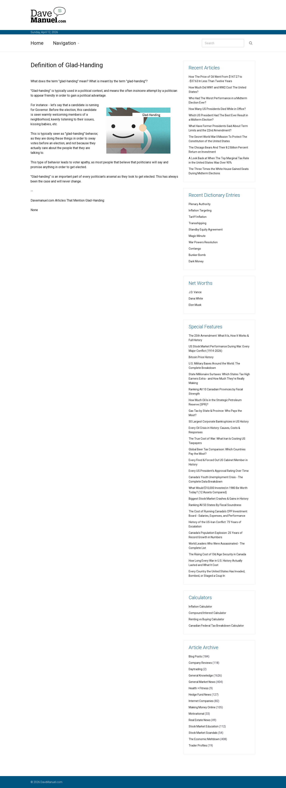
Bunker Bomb (197, 255)
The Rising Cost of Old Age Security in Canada (217, 554)
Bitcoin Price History (201, 357)
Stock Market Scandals (203, 732)
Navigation (64, 43)
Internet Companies (201, 701)
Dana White (196, 298)
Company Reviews (200, 662)
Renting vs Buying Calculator (206, 619)
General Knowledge (201, 675)
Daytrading (195, 669)
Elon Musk (195, 304)
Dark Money (196, 261)
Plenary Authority (200, 204)
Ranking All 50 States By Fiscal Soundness (215, 505)
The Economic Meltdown (204, 739)
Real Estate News (200, 720)
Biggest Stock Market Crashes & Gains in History (218, 498)
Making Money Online (202, 707)
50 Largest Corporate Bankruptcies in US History (219, 421)
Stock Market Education (203, 726)
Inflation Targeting (200, 210)
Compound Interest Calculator (207, 613)
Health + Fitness (199, 688)
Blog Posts (195, 656)
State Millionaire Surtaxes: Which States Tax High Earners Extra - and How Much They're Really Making (219, 379)
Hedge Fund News (200, 694)
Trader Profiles (198, 745)
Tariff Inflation (198, 216)
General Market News (202, 681)
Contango (195, 248)
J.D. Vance (195, 292)
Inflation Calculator (200, 606)
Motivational (196, 713)
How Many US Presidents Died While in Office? (217, 108)
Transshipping (197, 223)
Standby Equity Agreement (206, 229)
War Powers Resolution (203, 242)
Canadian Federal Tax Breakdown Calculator (216, 625)
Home (37, 43)
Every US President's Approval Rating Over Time (219, 470)
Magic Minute (197, 235)
